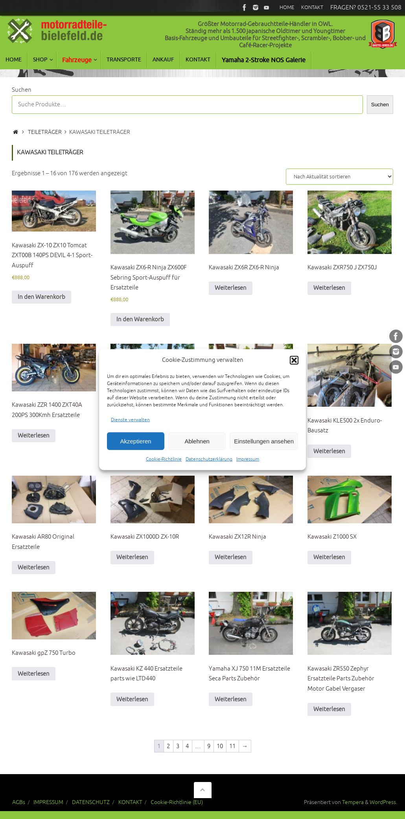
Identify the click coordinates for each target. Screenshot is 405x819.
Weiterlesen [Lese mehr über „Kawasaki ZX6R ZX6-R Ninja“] (231, 288)
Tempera (353, 802)
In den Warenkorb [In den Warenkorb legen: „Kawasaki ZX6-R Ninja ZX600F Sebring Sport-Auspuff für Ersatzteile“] (140, 319)
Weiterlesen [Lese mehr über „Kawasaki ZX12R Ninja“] (231, 557)
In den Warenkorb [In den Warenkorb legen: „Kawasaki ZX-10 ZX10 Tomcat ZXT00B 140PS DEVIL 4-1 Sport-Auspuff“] (41, 297)
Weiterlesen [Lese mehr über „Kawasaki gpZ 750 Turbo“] (34, 674)
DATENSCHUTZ (91, 802)
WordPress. (383, 802)
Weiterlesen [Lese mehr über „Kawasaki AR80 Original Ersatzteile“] (34, 567)
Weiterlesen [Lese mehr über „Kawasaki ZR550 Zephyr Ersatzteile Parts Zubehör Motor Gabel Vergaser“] (329, 709)
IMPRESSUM (48, 802)
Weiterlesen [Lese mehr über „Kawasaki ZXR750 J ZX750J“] (329, 288)
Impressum (247, 466)
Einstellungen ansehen (264, 447)
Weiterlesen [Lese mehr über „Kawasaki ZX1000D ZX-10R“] (132, 557)
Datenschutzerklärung (209, 466)
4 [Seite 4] (187, 746)
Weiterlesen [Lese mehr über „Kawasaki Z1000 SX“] (329, 557)
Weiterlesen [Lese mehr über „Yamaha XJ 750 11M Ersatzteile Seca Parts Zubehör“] (231, 699)
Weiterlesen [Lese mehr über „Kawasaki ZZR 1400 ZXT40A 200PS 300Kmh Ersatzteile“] (34, 435)
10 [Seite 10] (220, 746)
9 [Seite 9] (208, 746)
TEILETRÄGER (45, 132)
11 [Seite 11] (232, 746)
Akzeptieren (135, 447)
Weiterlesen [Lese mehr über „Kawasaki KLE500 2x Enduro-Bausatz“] (329, 451)
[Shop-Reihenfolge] (339, 177)
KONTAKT (130, 802)
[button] (294, 366)
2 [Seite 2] (168, 746)
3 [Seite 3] (177, 746)
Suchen (21, 90)
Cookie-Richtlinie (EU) (177, 802)
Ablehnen (196, 447)
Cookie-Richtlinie (164, 466)
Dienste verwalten (130, 426)
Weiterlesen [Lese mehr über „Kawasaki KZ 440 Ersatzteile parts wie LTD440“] (132, 699)
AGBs (18, 802)
